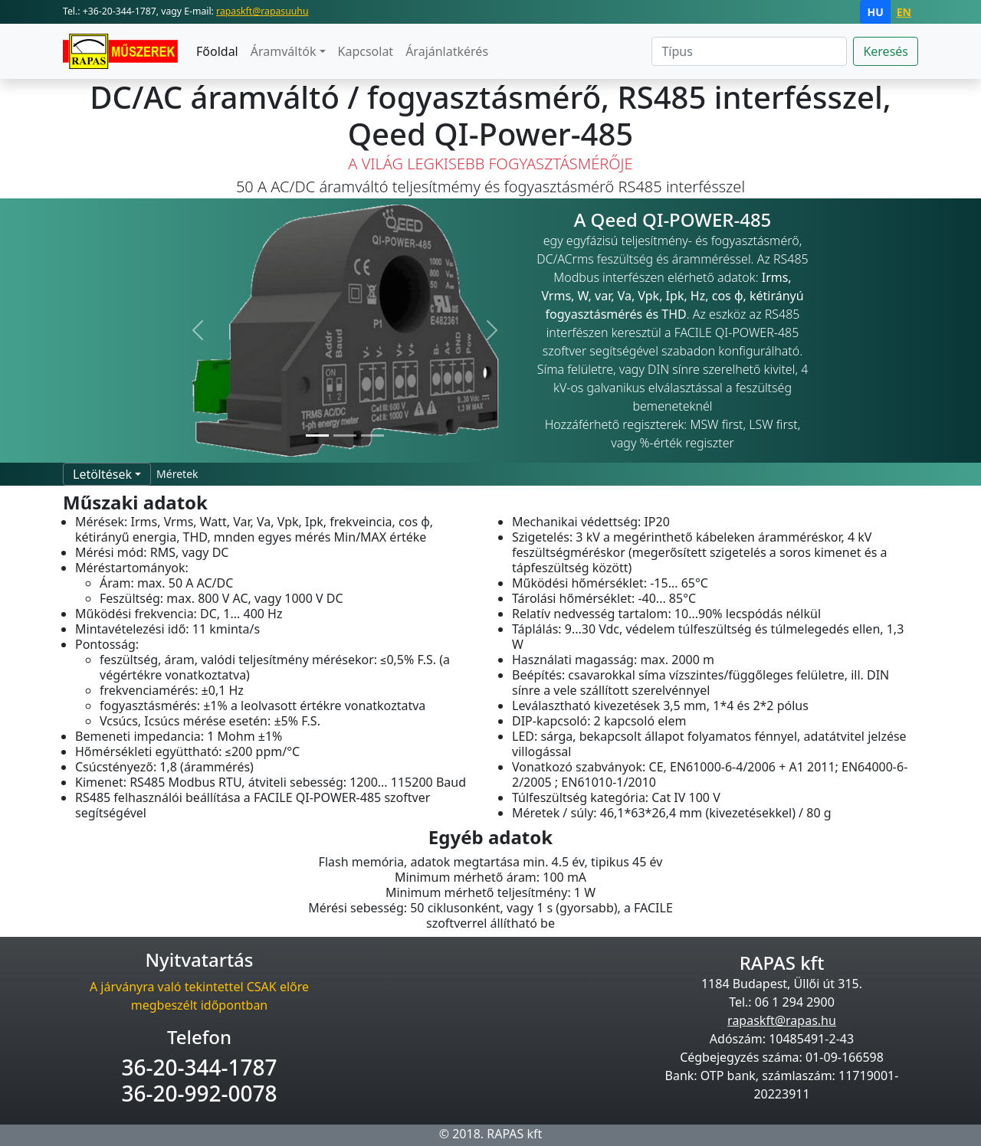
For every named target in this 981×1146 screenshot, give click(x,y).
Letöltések (102, 474)
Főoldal (217, 51)
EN (904, 12)
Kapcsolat (366, 51)
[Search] (749, 51)
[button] (198, 331)
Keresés (885, 51)
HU (875, 12)
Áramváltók (284, 51)
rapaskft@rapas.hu (781, 1020)
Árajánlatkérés (446, 51)
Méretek (177, 474)
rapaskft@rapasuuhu (262, 11)
